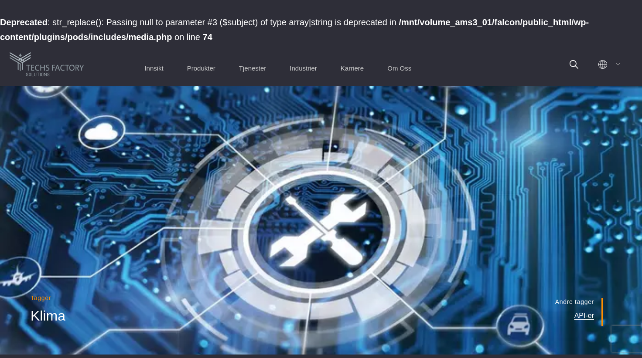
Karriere (352, 68)
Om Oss (399, 68)
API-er (584, 315)
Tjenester (252, 68)
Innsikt (153, 68)
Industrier (303, 68)
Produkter (201, 68)
